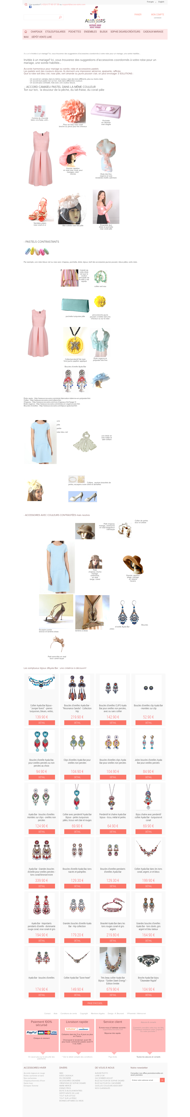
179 (77, 935)
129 (77, 880)
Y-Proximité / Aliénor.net (136, 1014)
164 (148, 935)
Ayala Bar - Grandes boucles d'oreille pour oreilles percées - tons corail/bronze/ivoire (41, 871)
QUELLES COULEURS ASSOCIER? (109, 1086)
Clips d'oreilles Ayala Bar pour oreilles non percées (77, 761)
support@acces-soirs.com (113, 1030)
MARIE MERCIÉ (65, 1086)
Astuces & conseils (148, 1022)
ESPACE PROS (65, 1088)
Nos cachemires (30, 1078)
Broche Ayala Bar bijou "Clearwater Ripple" (148, 979)
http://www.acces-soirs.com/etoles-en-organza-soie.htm (58, 404)
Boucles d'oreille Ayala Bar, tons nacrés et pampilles (77, 870)
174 (41, 989)
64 (112, 826)
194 (41, 935)
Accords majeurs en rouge (34, 1073)
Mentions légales (98, 1014)
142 (112, 717)
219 (77, 717)
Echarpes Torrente (31, 1086)
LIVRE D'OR (99, 1076)
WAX (61, 1073)
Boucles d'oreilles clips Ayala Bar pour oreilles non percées (112, 761)
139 (41, 717)
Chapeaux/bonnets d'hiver (34, 1081)
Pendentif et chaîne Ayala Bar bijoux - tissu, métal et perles (112, 816)
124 (41, 826)
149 (77, 989)
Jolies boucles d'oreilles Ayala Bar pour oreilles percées (148, 761)
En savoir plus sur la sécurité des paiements (41, 1058)
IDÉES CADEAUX (66, 1076)
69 (77, 826)
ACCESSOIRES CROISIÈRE (69, 1081)
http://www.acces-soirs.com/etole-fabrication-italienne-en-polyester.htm (62, 398)
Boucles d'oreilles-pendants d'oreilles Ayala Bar (112, 870)
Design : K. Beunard (116, 1014)
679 (112, 989)
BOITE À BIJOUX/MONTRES (70, 1091)
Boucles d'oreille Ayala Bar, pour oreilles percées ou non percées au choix (41, 762)
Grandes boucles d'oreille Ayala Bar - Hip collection (77, 925)
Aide (55, 1014)
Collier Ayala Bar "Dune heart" (77, 977)
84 (148, 771)
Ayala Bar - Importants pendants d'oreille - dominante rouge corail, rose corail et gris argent (41, 927)
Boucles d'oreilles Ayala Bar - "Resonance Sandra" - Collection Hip (77, 708)
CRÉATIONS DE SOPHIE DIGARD (72, 1083)
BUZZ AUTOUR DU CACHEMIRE (108, 1083)
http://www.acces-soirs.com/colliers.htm (45, 400)
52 (148, 717)
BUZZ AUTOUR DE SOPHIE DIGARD (109, 1081)
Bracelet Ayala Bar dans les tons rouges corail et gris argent (112, 926)
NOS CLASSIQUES (102, 1088)
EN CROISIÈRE (65, 1078)
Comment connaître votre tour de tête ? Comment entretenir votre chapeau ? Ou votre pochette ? (148, 1029)
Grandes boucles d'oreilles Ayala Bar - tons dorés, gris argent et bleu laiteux (148, 926)
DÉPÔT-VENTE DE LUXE (69, 1093)
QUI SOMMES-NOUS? (104, 1078)
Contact (47, 1014)
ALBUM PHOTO (101, 1073)
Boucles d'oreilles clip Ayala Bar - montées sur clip (148, 707)
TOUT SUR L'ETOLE (67, 1096)
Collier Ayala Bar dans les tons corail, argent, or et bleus (148, 870)
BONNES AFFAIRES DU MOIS (71, 1101)
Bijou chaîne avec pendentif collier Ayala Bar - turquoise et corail (148, 817)
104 (77, 771)
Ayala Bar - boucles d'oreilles (41, 977)
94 (41, 771)
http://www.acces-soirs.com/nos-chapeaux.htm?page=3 (54, 402)
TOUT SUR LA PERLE (68, 1098)
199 (148, 880)
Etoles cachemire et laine (34, 1076)
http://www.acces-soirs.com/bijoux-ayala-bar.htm (58, 406)
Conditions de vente (69, 1014)
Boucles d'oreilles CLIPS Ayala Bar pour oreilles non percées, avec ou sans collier (112, 708)
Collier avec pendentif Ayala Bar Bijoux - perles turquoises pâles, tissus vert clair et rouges (77, 817)
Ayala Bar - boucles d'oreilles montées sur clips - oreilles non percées (41, 817)
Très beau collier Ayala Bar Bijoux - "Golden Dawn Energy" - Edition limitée (112, 980)
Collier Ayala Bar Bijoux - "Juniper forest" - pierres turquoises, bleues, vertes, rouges (41, 710)
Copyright (84, 1014)
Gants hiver (28, 1083)
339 (41, 880)
